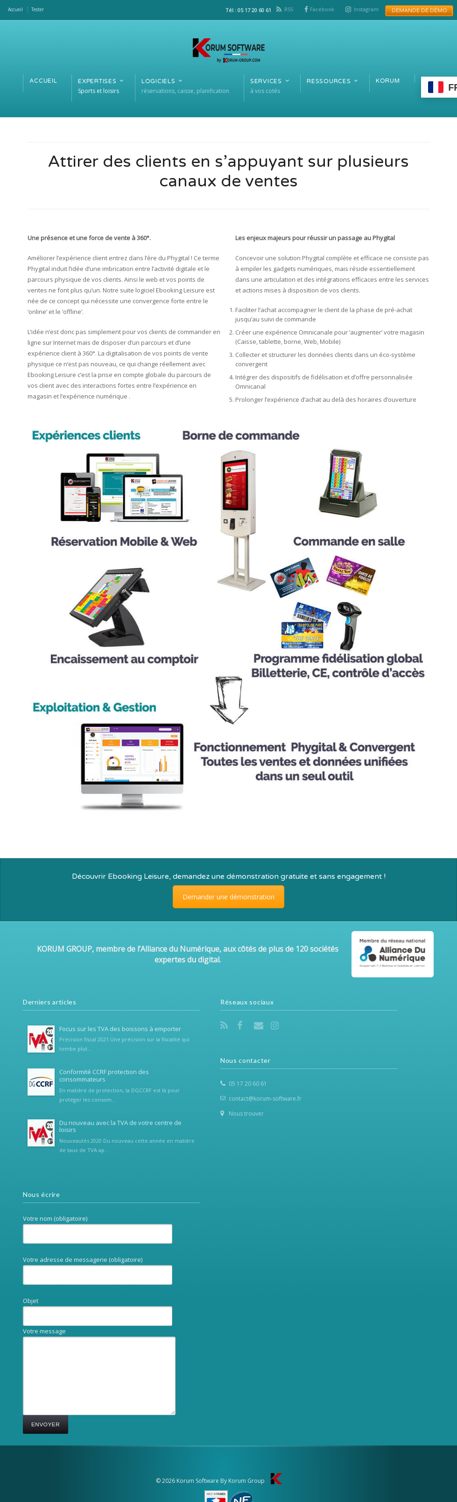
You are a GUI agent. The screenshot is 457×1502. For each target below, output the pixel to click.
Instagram (366, 9)
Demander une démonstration (228, 896)
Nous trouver (246, 1114)
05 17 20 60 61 (248, 1084)
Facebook (322, 9)
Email (259, 1025)
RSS (288, 9)
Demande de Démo (416, 10)
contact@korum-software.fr (265, 1099)
